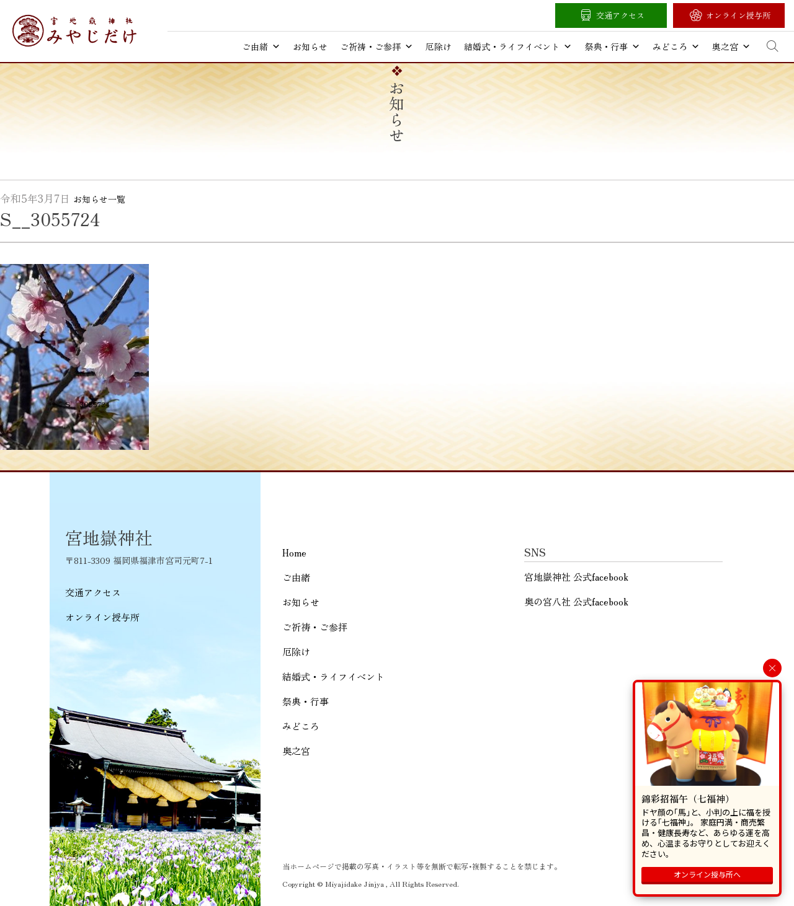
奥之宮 (731, 46)
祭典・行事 (612, 46)
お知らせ (310, 46)
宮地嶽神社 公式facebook (576, 576)
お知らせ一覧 (99, 199)
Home (294, 552)
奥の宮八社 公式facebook (576, 601)
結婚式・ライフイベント (518, 46)
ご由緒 (261, 46)
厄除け (439, 46)
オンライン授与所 (738, 15)
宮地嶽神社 (74, 30)
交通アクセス (620, 15)
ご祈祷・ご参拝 (376, 46)
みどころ (676, 46)
